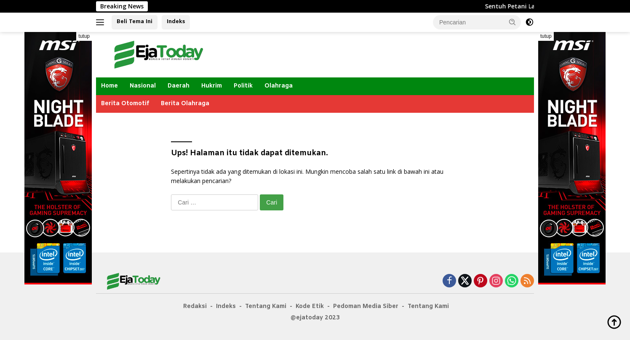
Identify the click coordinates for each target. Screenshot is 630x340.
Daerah (179, 86)
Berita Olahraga (185, 104)
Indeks (176, 21)
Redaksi (195, 307)
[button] (512, 22)
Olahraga (278, 86)
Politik (243, 86)
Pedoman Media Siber (365, 307)
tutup (84, 36)
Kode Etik (310, 307)
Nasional (143, 86)
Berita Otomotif (125, 104)
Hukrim (211, 86)
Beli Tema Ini (134, 21)
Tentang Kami (265, 307)
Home (109, 86)
